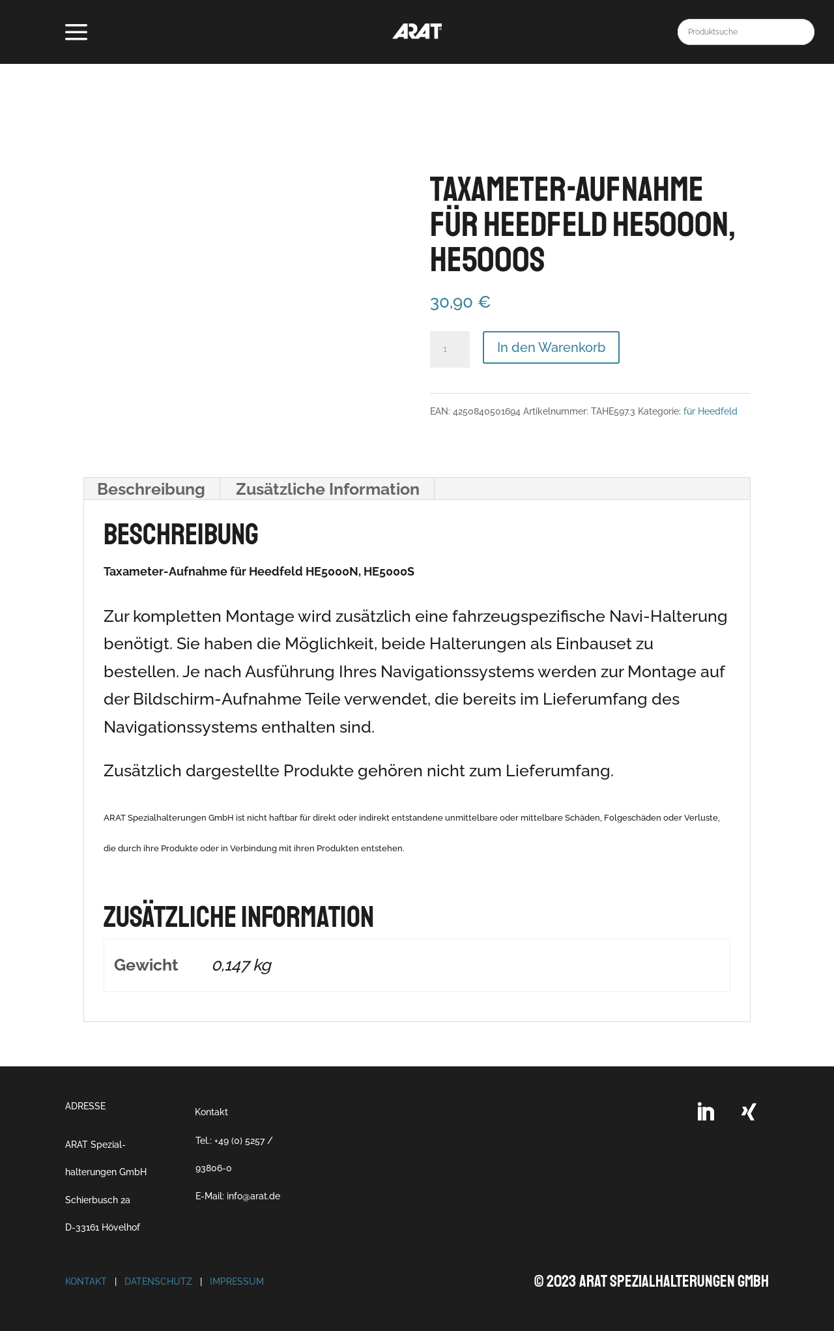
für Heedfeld (710, 411)
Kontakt (211, 1112)
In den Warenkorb (551, 347)
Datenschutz (158, 1281)
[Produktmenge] (449, 349)
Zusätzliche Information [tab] (328, 489)
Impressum (237, 1281)
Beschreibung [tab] (151, 489)
